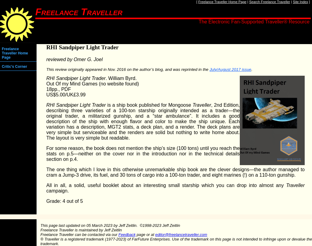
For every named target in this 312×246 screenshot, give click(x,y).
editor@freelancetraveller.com (181, 234)
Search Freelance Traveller (269, 2)
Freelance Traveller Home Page (222, 2)
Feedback (127, 234)
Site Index (300, 2)
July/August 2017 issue (230, 69)
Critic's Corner (14, 66)
